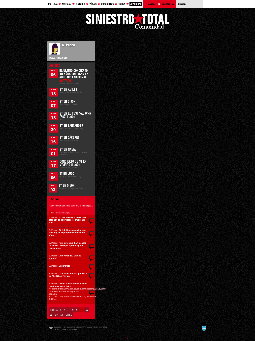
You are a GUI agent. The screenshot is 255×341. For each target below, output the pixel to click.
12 (51, 315)
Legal (56, 329)
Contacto (64, 329)
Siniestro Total (127, 21)
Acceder (152, 4)
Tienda (121, 4)
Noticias (66, 4)
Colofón (73, 329)
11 (87, 310)
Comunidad (135, 4)
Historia (80, 4)
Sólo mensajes (63, 212)
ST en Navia (68, 149)
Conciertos (107, 4)
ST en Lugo (66, 173)
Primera (54, 310)
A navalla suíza (204, 328)
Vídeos (93, 4)
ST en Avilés (68, 89)
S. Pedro (53, 217)
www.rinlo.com (58, 57)
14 (61, 315)
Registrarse (168, 4)
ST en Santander (71, 125)
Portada (53, 4)
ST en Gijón (67, 101)
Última (69, 315)
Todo (52, 212)
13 (56, 315)
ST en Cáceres (70, 137)
